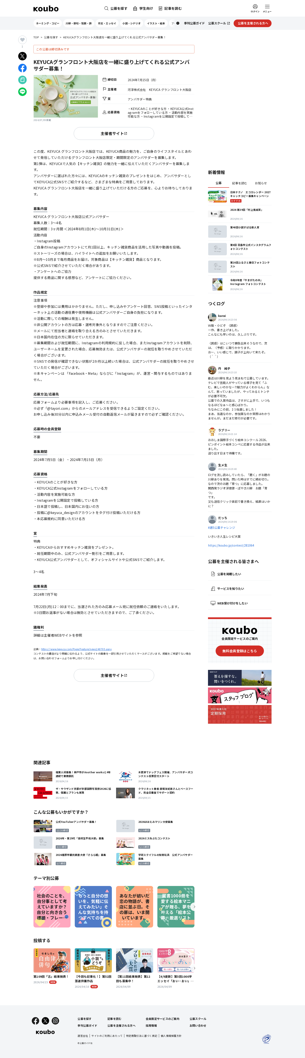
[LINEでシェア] (22, 91)
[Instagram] (55, 1021)
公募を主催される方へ (121, 1025)
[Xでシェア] (22, 56)
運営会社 (83, 1035)
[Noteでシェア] (22, 80)
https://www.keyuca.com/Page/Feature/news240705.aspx (76, 649)
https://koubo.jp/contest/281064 (231, 545)
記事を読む (239, 183)
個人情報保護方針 (171, 1035)
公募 (219, 183)
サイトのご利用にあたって (107, 1035)
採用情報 (151, 1025)
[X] (45, 1021)
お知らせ (261, 183)
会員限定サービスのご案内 (162, 1019)
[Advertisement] (113, 720)
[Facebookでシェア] (22, 68)
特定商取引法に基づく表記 (141, 1035)
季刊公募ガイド (87, 1025)
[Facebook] (35, 1021)
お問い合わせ (198, 1025)
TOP (36, 37)
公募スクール (198, 1019)
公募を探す (51, 37)
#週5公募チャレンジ (221, 527)
